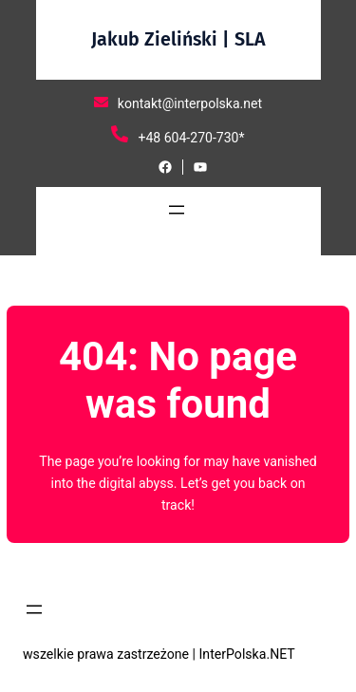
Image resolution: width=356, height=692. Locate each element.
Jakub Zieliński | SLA (178, 39)
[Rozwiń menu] (176, 209)
